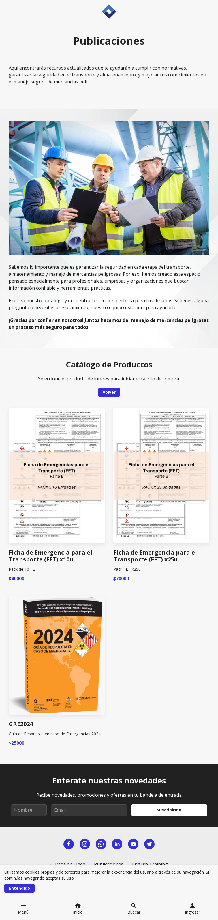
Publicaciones (108, 864)
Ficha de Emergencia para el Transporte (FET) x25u (155, 556)
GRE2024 (21, 724)
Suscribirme (169, 810)
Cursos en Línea (67, 864)
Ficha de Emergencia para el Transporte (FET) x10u (50, 556)
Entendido (19, 888)
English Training (150, 864)
